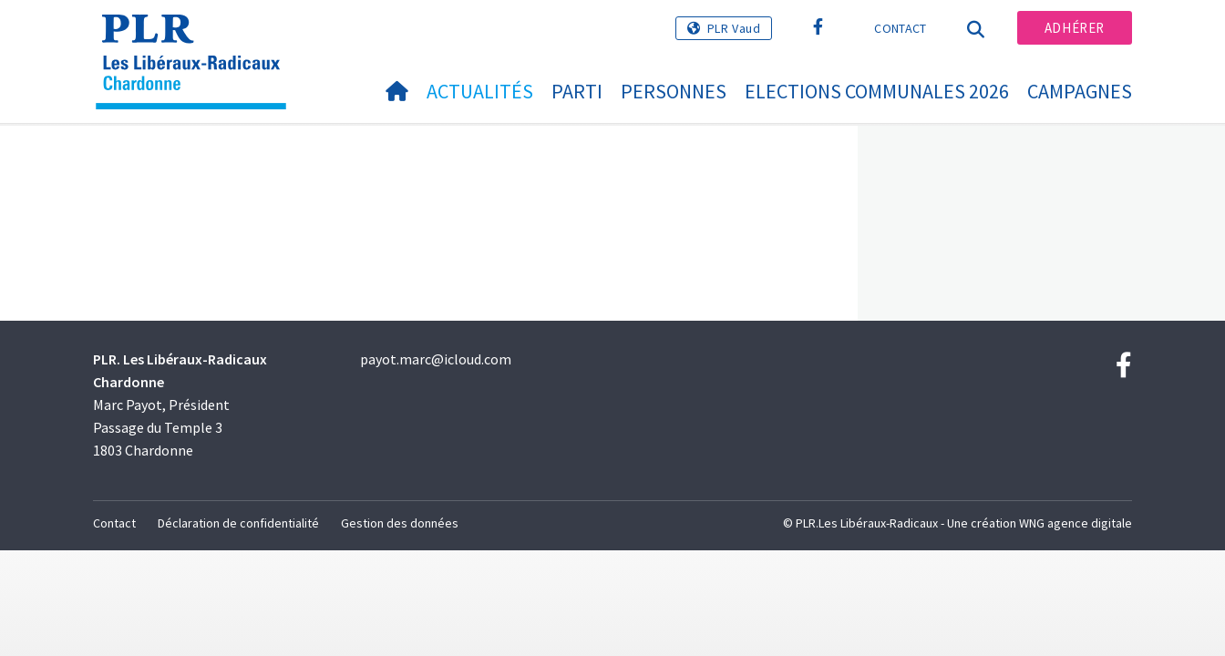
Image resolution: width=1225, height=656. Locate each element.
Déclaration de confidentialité (238, 523)
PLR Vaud (734, 28)
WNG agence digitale (1075, 523)
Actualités (480, 91)
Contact (900, 28)
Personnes (673, 91)
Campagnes (1079, 91)
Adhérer (1075, 27)
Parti (576, 91)
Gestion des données (399, 523)
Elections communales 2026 (877, 91)
